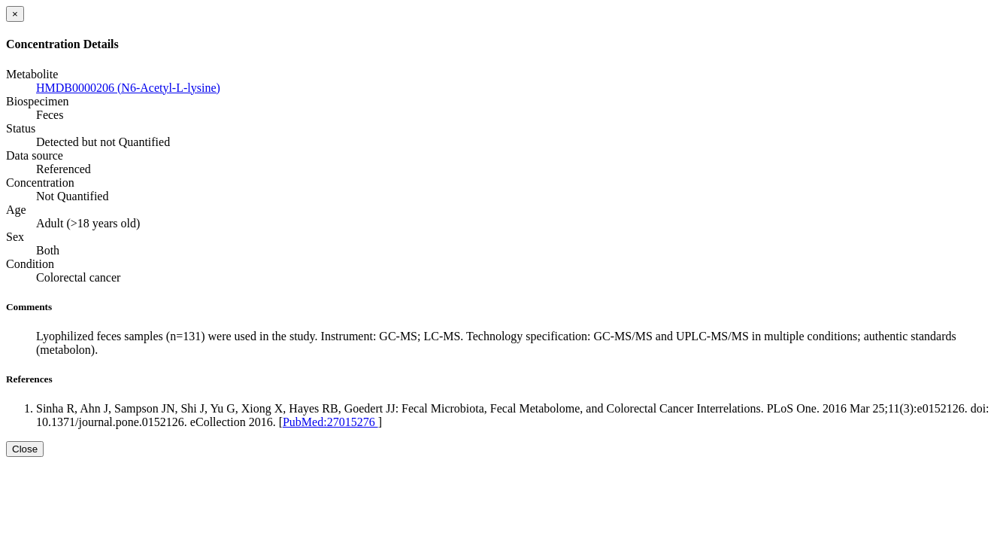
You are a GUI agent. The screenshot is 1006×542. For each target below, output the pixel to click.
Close (25, 449)
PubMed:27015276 (330, 422)
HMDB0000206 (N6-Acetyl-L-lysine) (128, 87)
